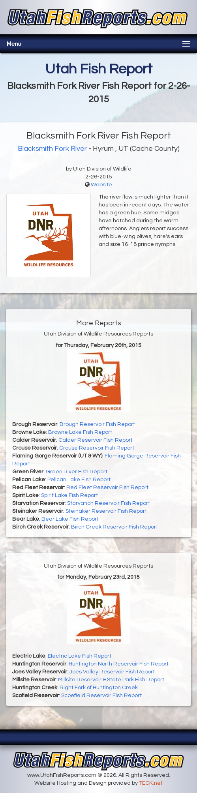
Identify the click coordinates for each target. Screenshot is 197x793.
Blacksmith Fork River (52, 148)
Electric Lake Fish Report (79, 656)
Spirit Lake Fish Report (69, 495)
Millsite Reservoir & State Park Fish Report (111, 679)
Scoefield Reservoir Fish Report (101, 695)
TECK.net (151, 783)
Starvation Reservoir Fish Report (108, 503)
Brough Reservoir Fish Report (97, 424)
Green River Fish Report (76, 471)
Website (101, 184)
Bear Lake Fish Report (70, 519)
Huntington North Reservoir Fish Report (119, 664)
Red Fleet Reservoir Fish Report (107, 487)
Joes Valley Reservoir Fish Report (112, 672)
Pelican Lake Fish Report (79, 479)
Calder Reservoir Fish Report (95, 440)
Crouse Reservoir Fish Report (96, 448)
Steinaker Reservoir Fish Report (106, 511)
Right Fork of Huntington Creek (99, 687)
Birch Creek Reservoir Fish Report (114, 527)
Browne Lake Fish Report (80, 432)
